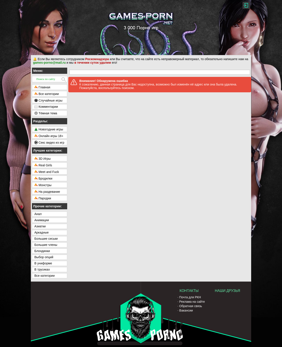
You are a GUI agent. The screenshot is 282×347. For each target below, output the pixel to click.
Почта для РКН (190, 297)
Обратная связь (190, 306)
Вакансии (186, 310)
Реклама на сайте (192, 301)
